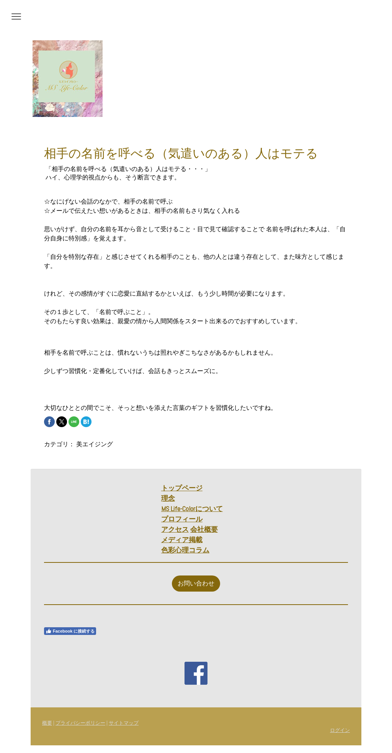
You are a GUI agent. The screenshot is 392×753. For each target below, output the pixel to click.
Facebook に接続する (70, 631)
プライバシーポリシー (80, 723)
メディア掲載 (182, 539)
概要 (47, 723)
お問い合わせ (196, 583)
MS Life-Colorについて (192, 508)
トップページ (182, 487)
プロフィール (182, 519)
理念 (168, 498)
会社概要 (204, 529)
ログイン (340, 730)
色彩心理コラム (185, 550)
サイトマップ (124, 723)
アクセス (175, 529)
